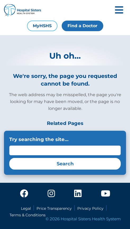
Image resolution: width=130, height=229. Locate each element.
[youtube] (105, 193)
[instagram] (51, 193)
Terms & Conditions (28, 215)
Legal (26, 208)
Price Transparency (54, 208)
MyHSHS (42, 25)
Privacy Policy (90, 208)
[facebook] (24, 193)
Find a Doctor (82, 25)
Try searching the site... (39, 139)
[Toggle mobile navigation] (119, 10)
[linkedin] (78, 193)
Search (65, 164)
